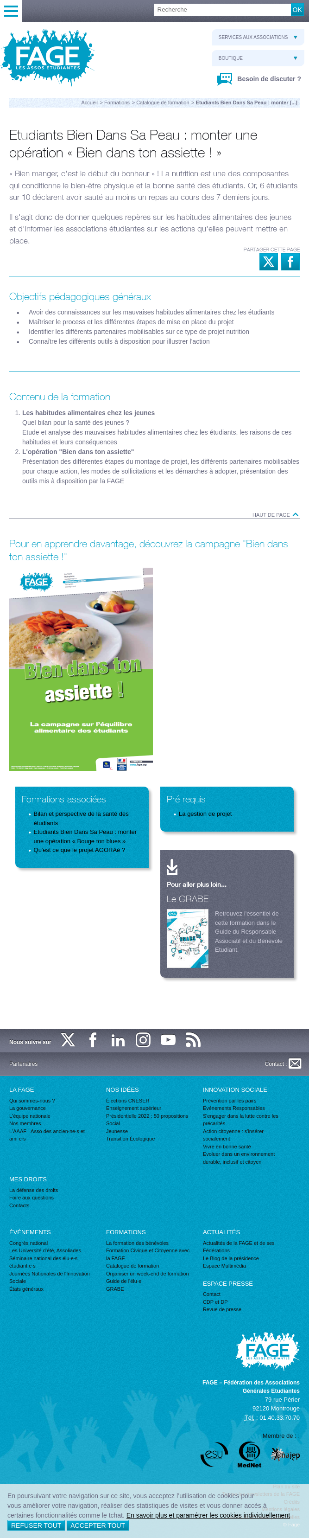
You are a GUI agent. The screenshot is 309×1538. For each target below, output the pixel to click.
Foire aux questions (31, 1197)
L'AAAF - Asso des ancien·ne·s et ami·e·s (47, 1135)
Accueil (90, 102)
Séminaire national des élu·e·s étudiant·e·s (43, 1262)
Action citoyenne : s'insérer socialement (233, 1135)
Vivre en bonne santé (227, 1146)
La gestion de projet (205, 813)
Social (113, 1123)
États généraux (26, 1289)
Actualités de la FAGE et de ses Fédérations (239, 1247)
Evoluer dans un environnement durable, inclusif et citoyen (239, 1158)
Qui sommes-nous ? (32, 1100)
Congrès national (28, 1243)
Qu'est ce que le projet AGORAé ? (80, 849)
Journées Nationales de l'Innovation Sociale (49, 1277)
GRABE (115, 1289)
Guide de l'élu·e (123, 1281)
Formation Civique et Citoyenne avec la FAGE (147, 1254)
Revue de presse (222, 1309)
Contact (212, 1294)
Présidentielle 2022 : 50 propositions (147, 1116)
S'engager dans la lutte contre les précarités (240, 1120)
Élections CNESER (128, 1100)
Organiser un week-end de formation (147, 1273)
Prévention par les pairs (230, 1100)
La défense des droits (33, 1190)
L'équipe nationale (29, 1116)
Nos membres (25, 1123)
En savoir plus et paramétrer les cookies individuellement (208, 1515)
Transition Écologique (130, 1138)
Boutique (258, 58)
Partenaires (23, 1064)
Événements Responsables (234, 1108)
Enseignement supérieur (133, 1108)
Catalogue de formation (162, 102)
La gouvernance (27, 1108)
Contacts (19, 1205)
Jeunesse (117, 1131)
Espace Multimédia (224, 1266)
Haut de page (276, 515)
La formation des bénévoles (137, 1243)
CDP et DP (215, 1302)
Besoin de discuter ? (268, 79)
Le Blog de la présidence (231, 1258)
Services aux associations (258, 37)
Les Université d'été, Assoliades (45, 1250)
